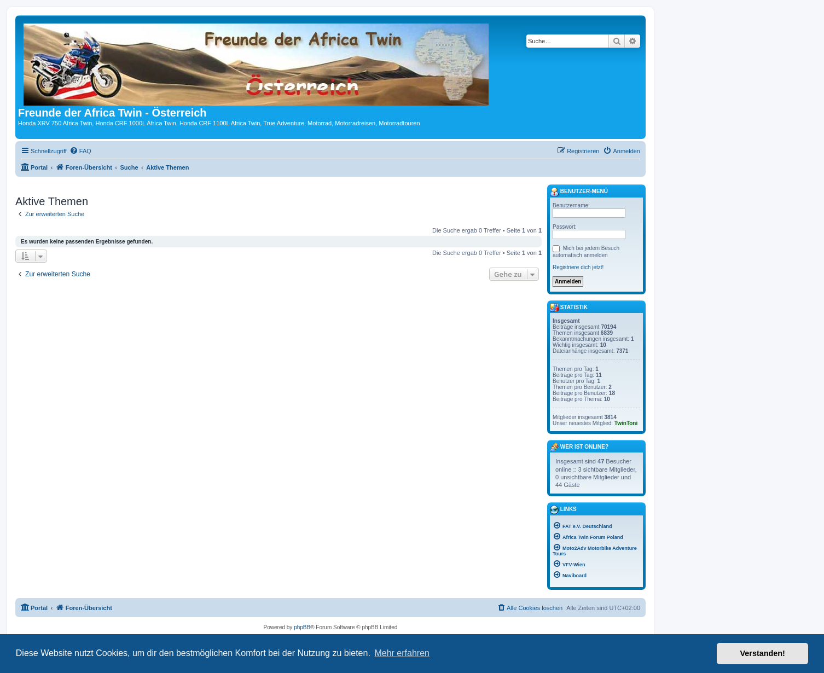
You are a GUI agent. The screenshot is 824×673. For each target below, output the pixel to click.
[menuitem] (80, 151)
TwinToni (625, 423)
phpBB (302, 627)
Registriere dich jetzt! (578, 267)
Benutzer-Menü (579, 192)
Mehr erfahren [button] (402, 653)
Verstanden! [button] (762, 653)
